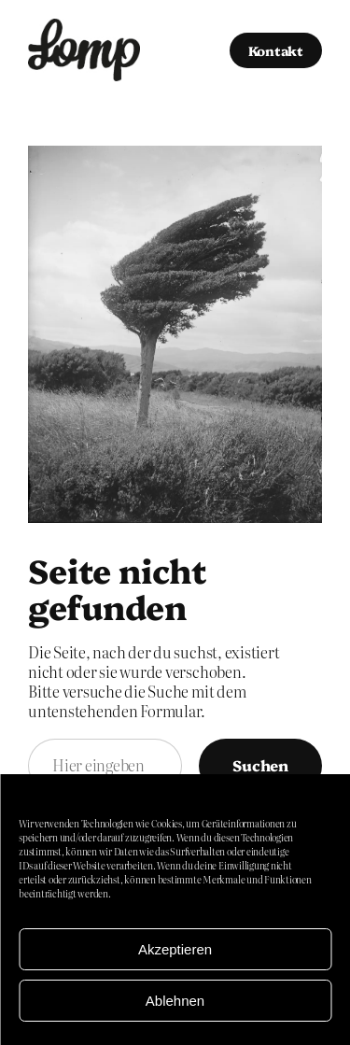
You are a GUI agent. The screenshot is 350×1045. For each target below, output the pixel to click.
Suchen (260, 765)
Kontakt (275, 50)
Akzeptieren (175, 949)
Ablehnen (175, 1001)
